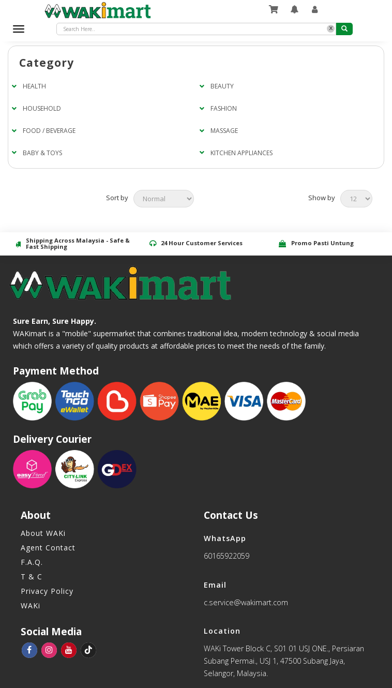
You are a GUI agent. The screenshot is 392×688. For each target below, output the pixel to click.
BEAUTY (222, 86)
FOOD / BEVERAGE (49, 130)
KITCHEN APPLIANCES (241, 152)
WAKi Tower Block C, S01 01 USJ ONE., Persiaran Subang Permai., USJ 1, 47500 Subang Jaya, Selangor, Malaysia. (284, 661)
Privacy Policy (47, 591)
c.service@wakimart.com (246, 602)
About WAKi (43, 533)
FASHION (223, 108)
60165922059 (226, 556)
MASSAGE (224, 130)
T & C (31, 576)
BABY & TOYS (42, 152)
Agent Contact (48, 547)
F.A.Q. (32, 562)
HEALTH (34, 86)
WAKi (30, 605)
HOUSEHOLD (42, 108)
